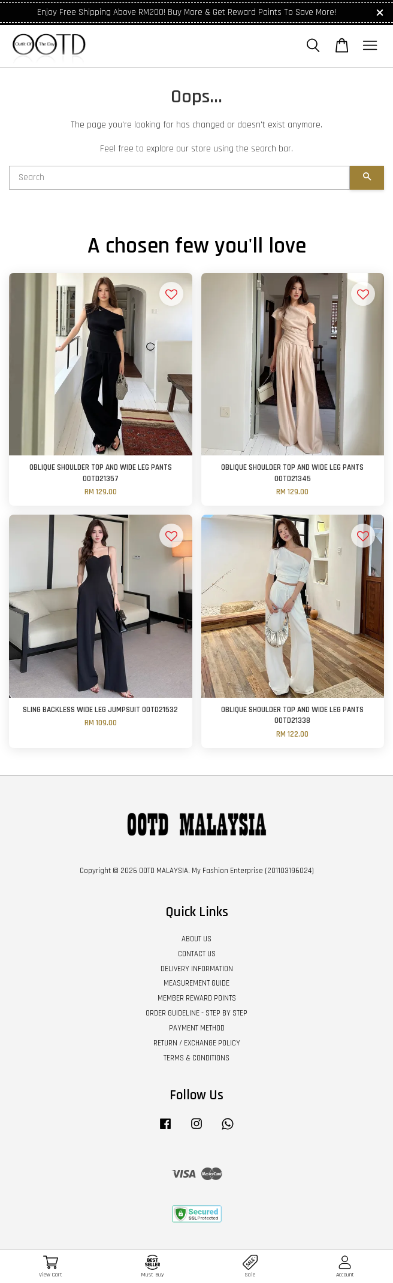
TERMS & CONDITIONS (196, 1058)
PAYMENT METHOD (197, 1028)
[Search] (179, 178)
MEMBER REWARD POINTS (197, 998)
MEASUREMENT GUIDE (196, 983)
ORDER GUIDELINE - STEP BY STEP (196, 1013)
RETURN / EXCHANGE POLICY (196, 1043)
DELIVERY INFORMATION (197, 969)
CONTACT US (197, 954)
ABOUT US (196, 939)
